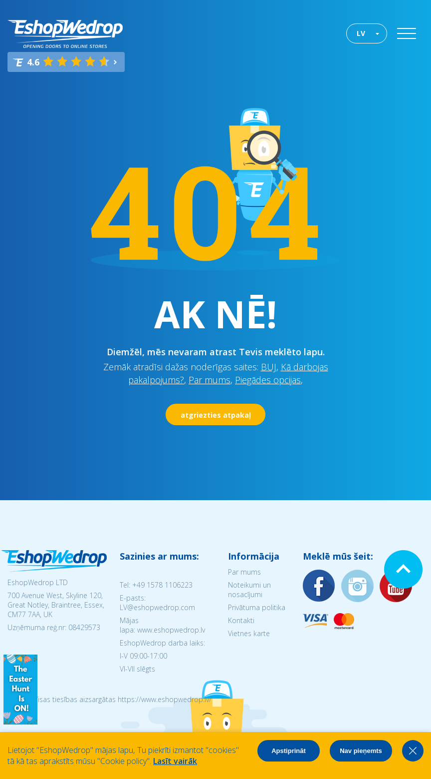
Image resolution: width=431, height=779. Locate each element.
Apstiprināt (288, 751)
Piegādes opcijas (268, 380)
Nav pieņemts (361, 751)
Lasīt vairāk (175, 761)
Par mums (209, 380)
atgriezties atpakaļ (216, 415)
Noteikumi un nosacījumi (249, 589)
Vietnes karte (249, 633)
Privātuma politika (256, 607)
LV (361, 33)
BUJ (268, 367)
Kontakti (241, 620)
